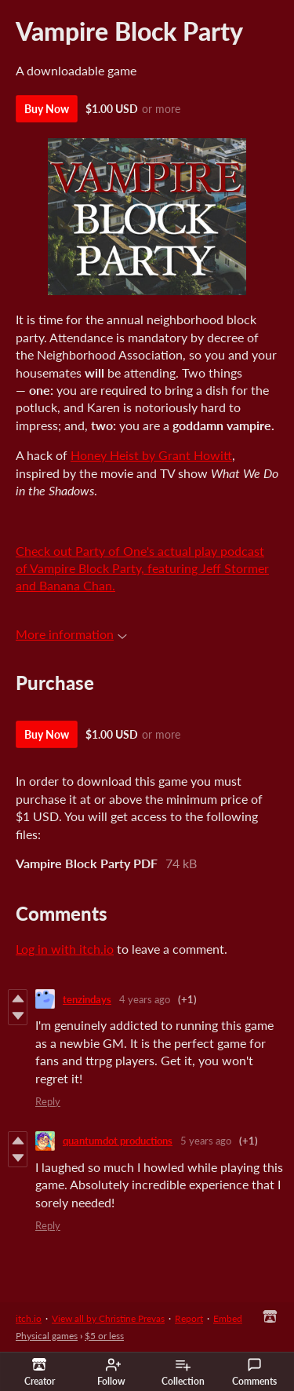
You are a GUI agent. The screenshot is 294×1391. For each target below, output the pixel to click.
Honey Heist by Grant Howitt (151, 454)
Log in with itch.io (65, 948)
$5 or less (104, 1336)
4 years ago (144, 999)
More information (71, 633)
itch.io (29, 1318)
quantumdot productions (117, 1140)
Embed (227, 1318)
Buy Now (46, 108)
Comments (254, 1372)
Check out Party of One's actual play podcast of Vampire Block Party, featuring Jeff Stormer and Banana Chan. (142, 568)
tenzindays (87, 999)
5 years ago (205, 1140)
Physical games (47, 1336)
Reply (47, 1101)
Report (189, 1318)
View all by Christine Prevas (108, 1318)
